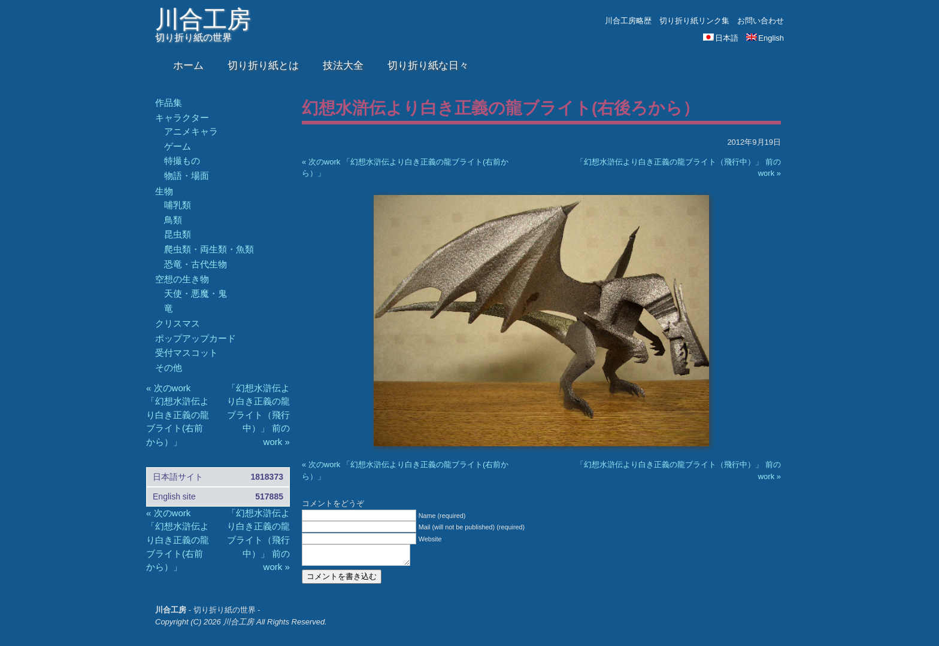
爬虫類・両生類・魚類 (209, 249)
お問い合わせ (760, 20)
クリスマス (177, 323)
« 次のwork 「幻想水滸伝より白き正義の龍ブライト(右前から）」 (177, 415)
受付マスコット (186, 353)
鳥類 (173, 220)
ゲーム (177, 146)
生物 (164, 191)
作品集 (168, 102)
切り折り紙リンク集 (694, 20)
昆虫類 (177, 234)
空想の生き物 (182, 279)
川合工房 (203, 19)
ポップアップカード (195, 338)
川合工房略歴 (628, 20)
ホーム (188, 65)
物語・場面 (186, 175)
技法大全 (343, 65)
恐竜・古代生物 (195, 264)
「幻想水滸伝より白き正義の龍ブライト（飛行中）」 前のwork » (258, 415)
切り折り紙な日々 (428, 65)
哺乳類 (177, 205)
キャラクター (182, 117)
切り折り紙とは (263, 65)
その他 (168, 367)
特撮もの (182, 161)
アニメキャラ (191, 131)
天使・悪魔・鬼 (195, 293)
